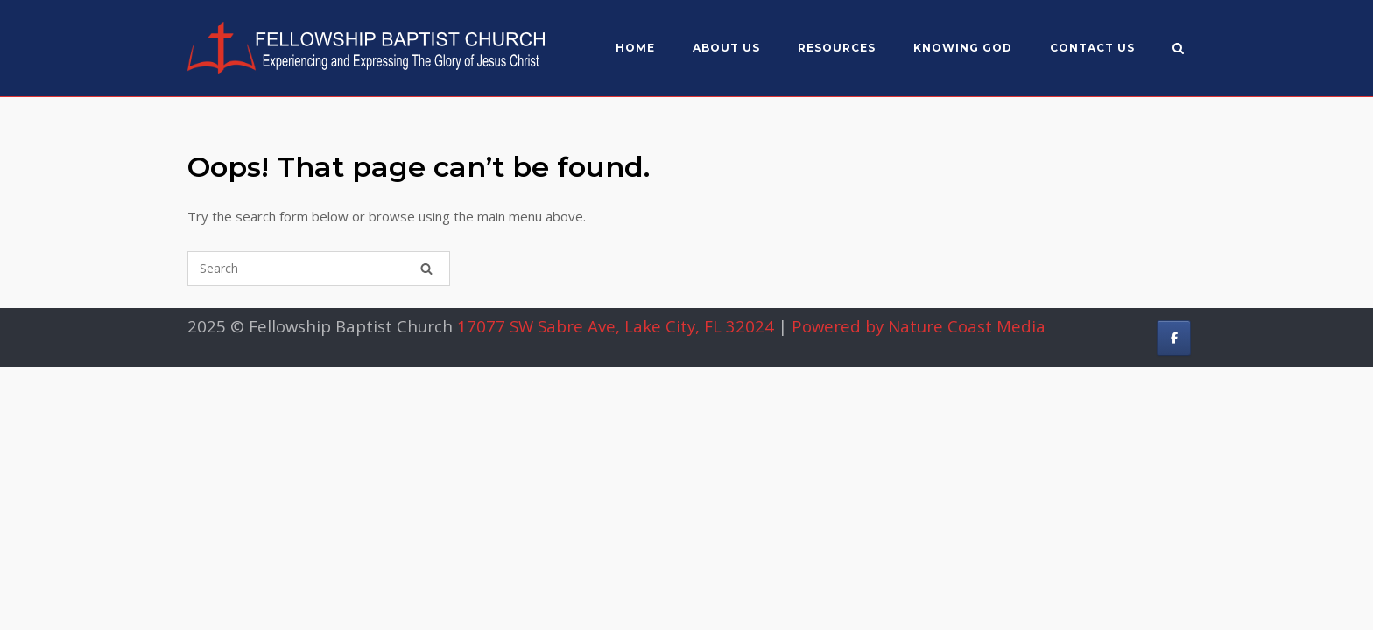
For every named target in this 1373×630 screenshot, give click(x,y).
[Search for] (318, 268)
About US (726, 47)
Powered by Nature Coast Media (919, 326)
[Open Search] (1178, 50)
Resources (837, 47)
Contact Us (1092, 47)
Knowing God (962, 47)
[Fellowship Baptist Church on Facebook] (1174, 338)
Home (635, 47)
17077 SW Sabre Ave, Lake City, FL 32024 (615, 326)
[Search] (426, 268)
